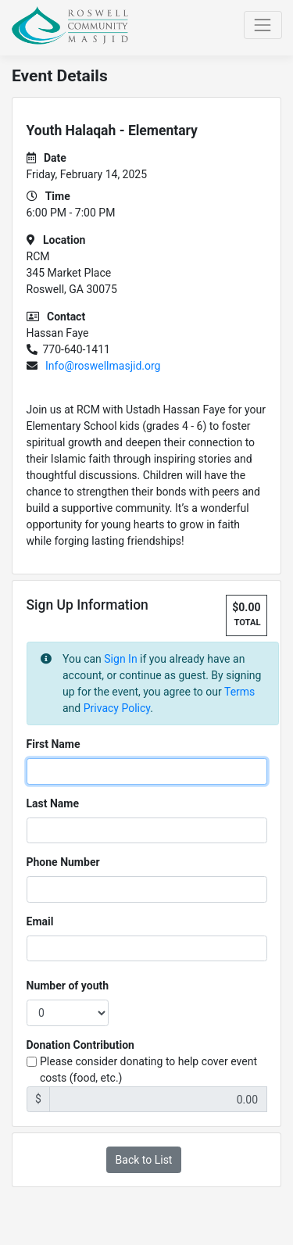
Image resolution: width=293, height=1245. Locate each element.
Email (40, 921)
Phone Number (63, 862)
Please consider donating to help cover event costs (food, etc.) (148, 1069)
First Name (53, 744)
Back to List (144, 1160)
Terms (239, 691)
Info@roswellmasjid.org (102, 366)
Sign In (120, 659)
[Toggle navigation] (263, 24)
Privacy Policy (117, 708)
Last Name (53, 803)
